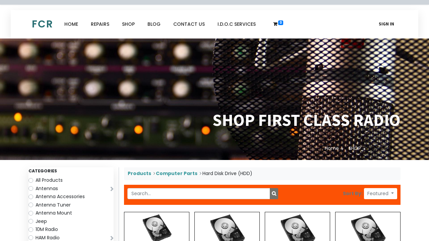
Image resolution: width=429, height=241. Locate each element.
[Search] (274, 193)
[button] (380, 193)
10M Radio (47, 229)
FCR (42, 24)
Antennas (47, 188)
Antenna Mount (54, 213)
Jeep (41, 221)
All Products (49, 180)
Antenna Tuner (53, 205)
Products (139, 173)
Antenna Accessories (60, 196)
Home (332, 148)
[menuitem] (71, 24)
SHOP (355, 148)
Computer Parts (176, 173)
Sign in (386, 24)
